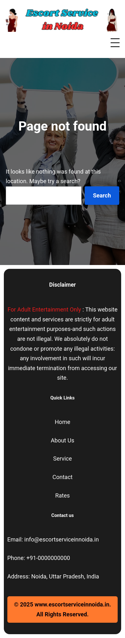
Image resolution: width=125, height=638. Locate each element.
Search (102, 195)
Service (62, 458)
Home (62, 422)
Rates (62, 495)
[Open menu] (115, 42)
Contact (62, 477)
